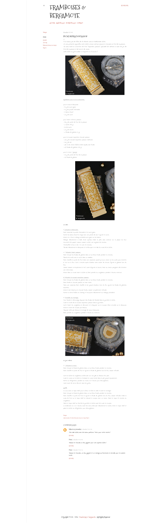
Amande (45, 40)
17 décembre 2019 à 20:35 (78, 450)
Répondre (71, 435)
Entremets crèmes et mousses (50, 45)
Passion (44, 48)
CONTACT (80, 23)
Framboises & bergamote (68, 11)
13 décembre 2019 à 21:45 (78, 439)
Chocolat (45, 43)
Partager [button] (45, 32)
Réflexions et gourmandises (75, 429)
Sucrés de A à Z (71, 23)
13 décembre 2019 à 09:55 (87, 429)
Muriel (70, 440)
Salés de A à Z (60, 23)
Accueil (52, 23)
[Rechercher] (124, 5)
